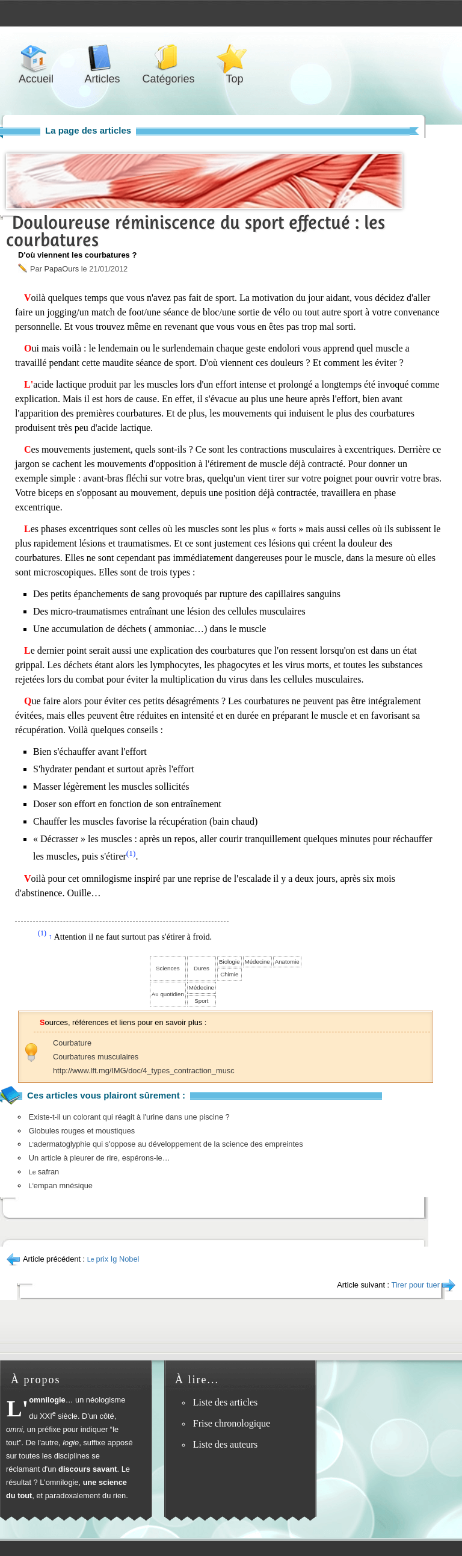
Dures (201, 968)
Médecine (257, 961)
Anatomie (287, 961)
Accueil (36, 58)
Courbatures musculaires (95, 1056)
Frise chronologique (231, 1423)
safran (44, 1171)
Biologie (229, 961)
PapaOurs (61, 268)
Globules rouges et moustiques (82, 1130)
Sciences (167, 968)
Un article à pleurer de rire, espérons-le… (99, 1157)
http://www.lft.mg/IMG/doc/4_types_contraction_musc (144, 1070)
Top (235, 58)
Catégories (168, 58)
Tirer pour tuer (415, 1284)
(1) (131, 853)
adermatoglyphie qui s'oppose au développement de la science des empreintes (166, 1143)
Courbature (72, 1042)
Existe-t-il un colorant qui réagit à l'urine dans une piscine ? (129, 1116)
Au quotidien (168, 994)
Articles (102, 58)
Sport (201, 1000)
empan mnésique (61, 1185)
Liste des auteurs (225, 1444)
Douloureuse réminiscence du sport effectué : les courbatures (195, 231)
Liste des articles (225, 1402)
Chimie (229, 974)
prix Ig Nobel (113, 1258)
